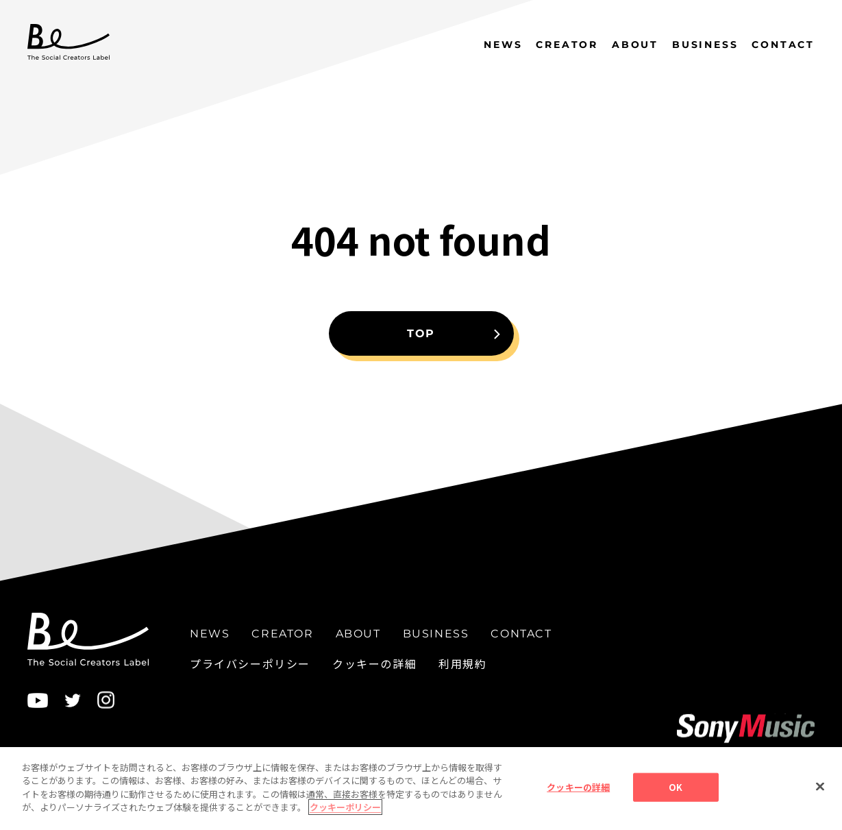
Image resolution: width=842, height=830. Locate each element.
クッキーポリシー (345, 809)
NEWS (503, 44)
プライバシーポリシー (250, 663)
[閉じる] (820, 789)
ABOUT (635, 44)
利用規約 (462, 663)
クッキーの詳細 (374, 663)
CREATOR (567, 44)
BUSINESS (705, 44)
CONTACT (783, 44)
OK (675, 789)
